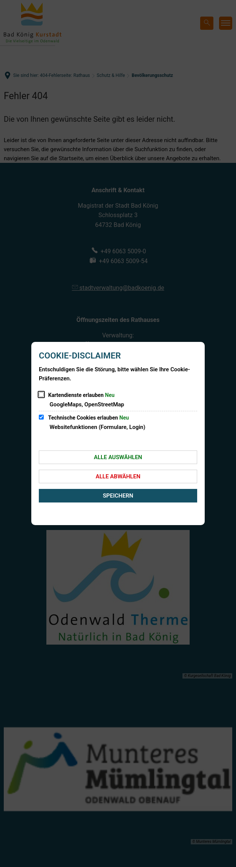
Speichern (118, 495)
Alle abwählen (118, 476)
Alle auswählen (118, 457)
